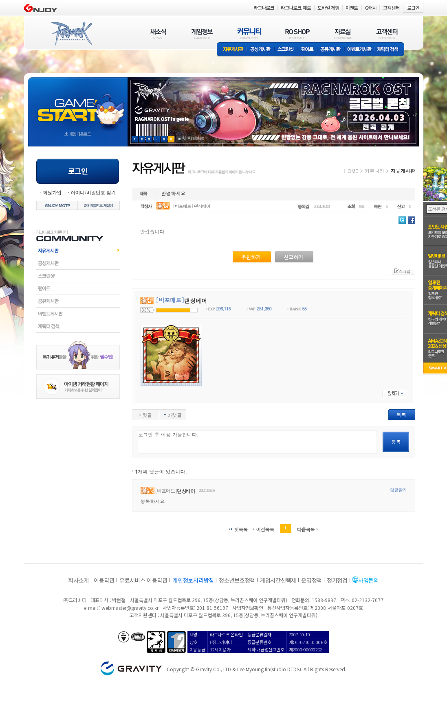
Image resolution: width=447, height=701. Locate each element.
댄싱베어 (186, 490)
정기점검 (337, 580)
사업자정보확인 (247, 607)
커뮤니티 (374, 170)
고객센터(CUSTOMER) (387, 33)
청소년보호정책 (237, 580)
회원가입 (52, 192)
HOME (351, 170)
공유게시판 (330, 49)
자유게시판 (232, 49)
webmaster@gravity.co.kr (130, 607)
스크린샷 (286, 49)
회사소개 (78, 580)
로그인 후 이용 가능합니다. (257, 442)
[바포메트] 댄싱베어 (191, 206)
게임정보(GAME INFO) (202, 33)
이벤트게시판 (359, 49)
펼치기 (395, 393)
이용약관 (104, 580)
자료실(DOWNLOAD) (342, 33)
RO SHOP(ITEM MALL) (297, 33)
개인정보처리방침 (193, 580)
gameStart (78, 104)
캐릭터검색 (78, 326)
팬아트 (307, 49)
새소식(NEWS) (158, 33)
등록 (396, 441)
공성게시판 (261, 49)
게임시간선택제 (278, 580)
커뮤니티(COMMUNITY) (249, 33)
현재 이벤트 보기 (179, 139)
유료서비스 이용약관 (143, 580)
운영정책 (311, 580)
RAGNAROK (71, 34)
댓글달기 (398, 490)
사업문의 (368, 580)
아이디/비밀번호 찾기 (92, 192)
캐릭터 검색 (390, 49)
